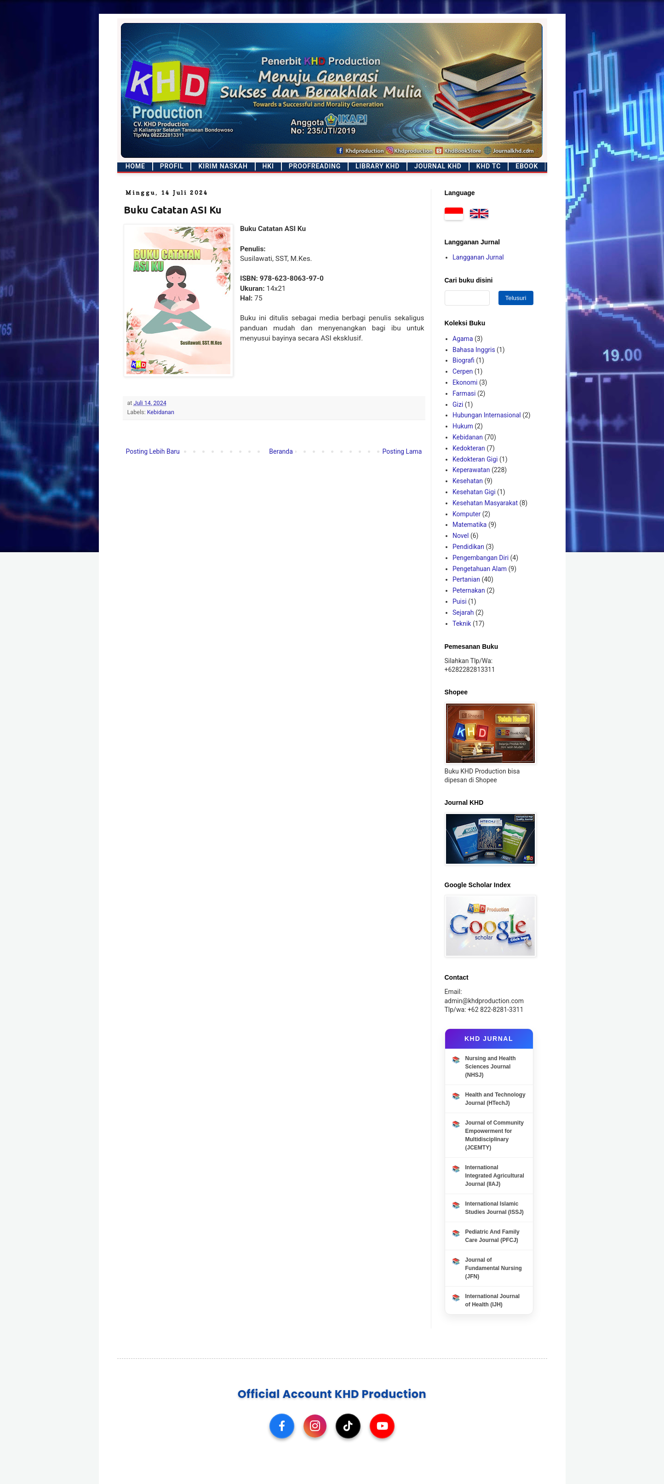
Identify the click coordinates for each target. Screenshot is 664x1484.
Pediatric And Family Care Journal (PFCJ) (492, 1236)
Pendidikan (468, 546)
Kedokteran (468, 448)
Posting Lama (402, 451)
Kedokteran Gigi (475, 459)
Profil (172, 166)
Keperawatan (471, 469)
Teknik (461, 623)
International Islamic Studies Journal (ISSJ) (494, 1208)
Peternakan (468, 590)
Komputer (466, 514)
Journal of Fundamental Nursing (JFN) (493, 1268)
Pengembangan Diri (480, 557)
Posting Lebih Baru (153, 451)
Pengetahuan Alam (479, 568)
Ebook (526, 166)
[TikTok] (348, 1426)
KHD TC (488, 166)
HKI (268, 166)
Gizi (457, 404)
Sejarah (463, 612)
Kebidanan (160, 412)
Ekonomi (464, 382)
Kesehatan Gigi (474, 492)
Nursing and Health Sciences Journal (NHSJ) (490, 1066)
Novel (460, 535)
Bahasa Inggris (473, 349)
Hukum (462, 426)
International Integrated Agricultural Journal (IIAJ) (494, 1175)
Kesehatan (467, 481)
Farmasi (463, 393)
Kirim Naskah (222, 166)
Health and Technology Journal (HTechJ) (495, 1098)
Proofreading (315, 166)
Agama (462, 338)
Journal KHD (438, 166)
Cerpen (462, 371)
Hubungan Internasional (486, 415)
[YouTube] (382, 1426)
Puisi (459, 601)
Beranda (280, 451)
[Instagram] (314, 1426)
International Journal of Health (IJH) (492, 1300)
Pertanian (466, 579)
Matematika (469, 524)
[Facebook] (281, 1426)
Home (135, 166)
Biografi (463, 360)
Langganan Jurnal (478, 257)
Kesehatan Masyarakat (485, 503)
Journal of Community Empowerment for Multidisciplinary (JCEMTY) (494, 1135)
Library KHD (377, 166)
